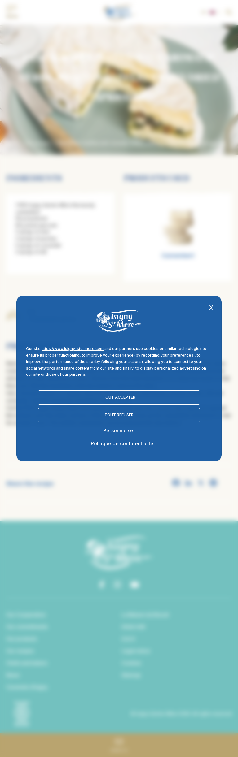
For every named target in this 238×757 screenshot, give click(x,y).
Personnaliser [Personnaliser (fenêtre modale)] (119, 430)
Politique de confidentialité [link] (122, 443)
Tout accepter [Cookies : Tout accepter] (119, 397)
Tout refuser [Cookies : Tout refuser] (119, 415)
